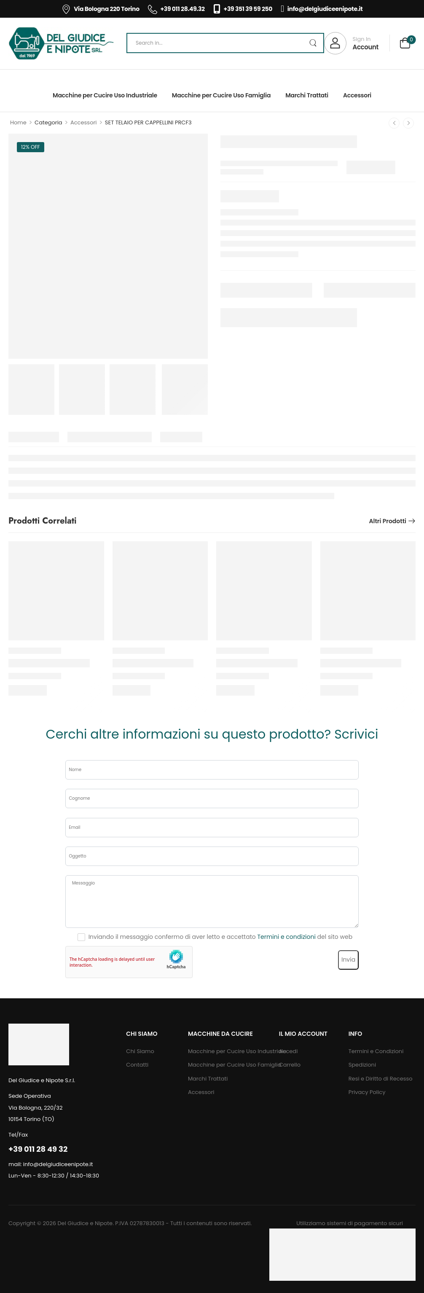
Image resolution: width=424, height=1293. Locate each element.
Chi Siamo (140, 1051)
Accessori (357, 95)
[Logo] (61, 43)
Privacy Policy (367, 1092)
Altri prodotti (387, 521)
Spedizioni (362, 1065)
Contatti (137, 1065)
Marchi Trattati (306, 95)
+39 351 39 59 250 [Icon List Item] (242, 8)
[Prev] (394, 123)
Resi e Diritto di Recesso (381, 1079)
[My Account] (351, 43)
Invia (348, 959)
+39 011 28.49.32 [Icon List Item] (176, 8)
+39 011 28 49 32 (37, 1149)
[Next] (408, 123)
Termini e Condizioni (376, 1051)
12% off (30, 147)
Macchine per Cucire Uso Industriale (105, 95)
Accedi (288, 1051)
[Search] (225, 43)
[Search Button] (312, 43)
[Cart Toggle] (405, 44)
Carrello (290, 1065)
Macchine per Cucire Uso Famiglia (221, 95)
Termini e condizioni (286, 937)
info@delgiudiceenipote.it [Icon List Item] (321, 8)
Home (18, 122)
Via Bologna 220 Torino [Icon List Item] (101, 8)
